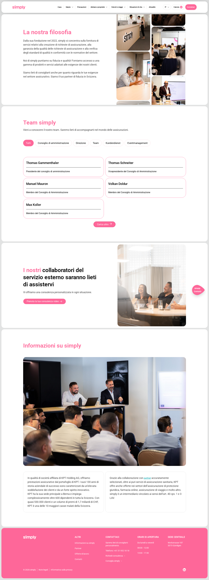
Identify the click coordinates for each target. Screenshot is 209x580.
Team (98, 143)
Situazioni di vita (135, 7)
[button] (191, 7)
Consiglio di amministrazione (54, 143)
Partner (78, 549)
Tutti (28, 143)
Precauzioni (81, 7)
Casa (59, 7)
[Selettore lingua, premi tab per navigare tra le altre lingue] (167, 7)
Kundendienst (116, 143)
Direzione (83, 143)
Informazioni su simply (85, 543)
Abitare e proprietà (97, 7)
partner (147, 478)
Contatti (78, 559)
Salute (68, 7)
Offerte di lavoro (82, 554)
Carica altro (104, 224)
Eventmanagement (142, 143)
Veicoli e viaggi (117, 7)
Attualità (152, 7)
